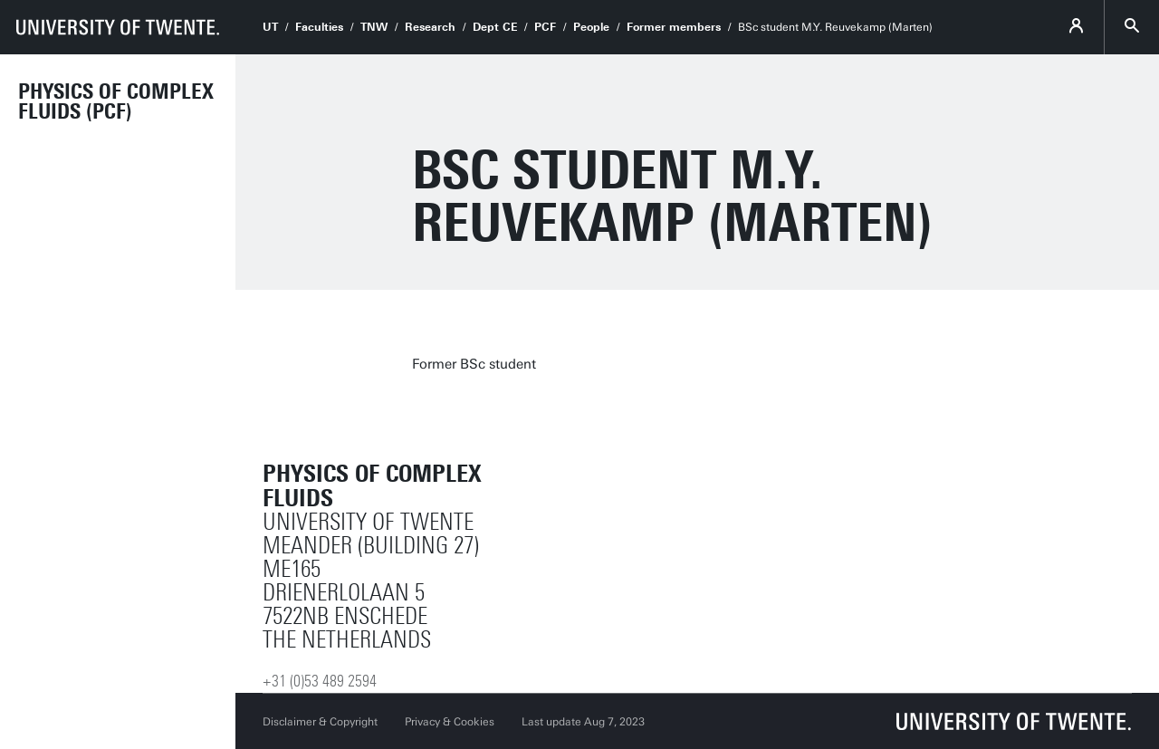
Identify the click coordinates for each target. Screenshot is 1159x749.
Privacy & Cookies (449, 721)
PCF (545, 27)
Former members (674, 27)
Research (430, 27)
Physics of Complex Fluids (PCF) (116, 101)
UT (270, 27)
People (591, 27)
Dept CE (495, 27)
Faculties (319, 27)
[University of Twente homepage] (117, 27)
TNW (374, 27)
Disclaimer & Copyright (320, 721)
